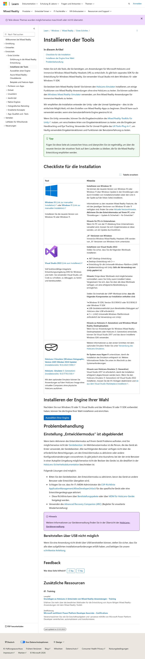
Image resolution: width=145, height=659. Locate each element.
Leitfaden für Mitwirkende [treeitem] (16, 121)
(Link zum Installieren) (63, 263)
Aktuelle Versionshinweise (125, 209)
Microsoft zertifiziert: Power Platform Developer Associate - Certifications (76, 613)
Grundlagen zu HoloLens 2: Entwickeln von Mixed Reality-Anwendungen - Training (80, 599)
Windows (55, 30)
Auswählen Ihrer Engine (57, 417)
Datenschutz (71, 648)
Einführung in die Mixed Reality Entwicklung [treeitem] (23, 61)
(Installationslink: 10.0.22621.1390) (64, 362)
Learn (46, 30)
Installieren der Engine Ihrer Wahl (60, 58)
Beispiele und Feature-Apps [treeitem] (21, 82)
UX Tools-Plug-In (121, 126)
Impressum (8, 652)
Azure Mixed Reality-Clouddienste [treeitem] (19, 76)
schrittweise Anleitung (54, 550)
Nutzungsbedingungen (118, 648)
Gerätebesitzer (76, 444)
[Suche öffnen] (129, 3)
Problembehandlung (54, 61)
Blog (47, 648)
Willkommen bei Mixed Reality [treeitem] (18, 39)
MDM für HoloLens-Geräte (121, 496)
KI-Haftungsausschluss (13, 648)
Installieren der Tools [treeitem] (19, 66)
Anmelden (137, 3)
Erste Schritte (82, 30)
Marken (21, 652)
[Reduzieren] (34, 28)
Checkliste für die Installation (58, 54)
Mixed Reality (67, 30)
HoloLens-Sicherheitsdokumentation (61, 464)
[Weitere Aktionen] (137, 31)
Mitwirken (58, 648)
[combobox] (19, 34)
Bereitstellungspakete (88, 496)
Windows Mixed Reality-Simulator (64, 94)
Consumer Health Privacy (92, 648)
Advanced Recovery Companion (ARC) (83, 503)
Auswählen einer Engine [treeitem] (20, 70)
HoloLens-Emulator (105, 86)
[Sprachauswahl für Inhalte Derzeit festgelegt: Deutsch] (9, 642)
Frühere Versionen (34, 648)
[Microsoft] (5, 4)
